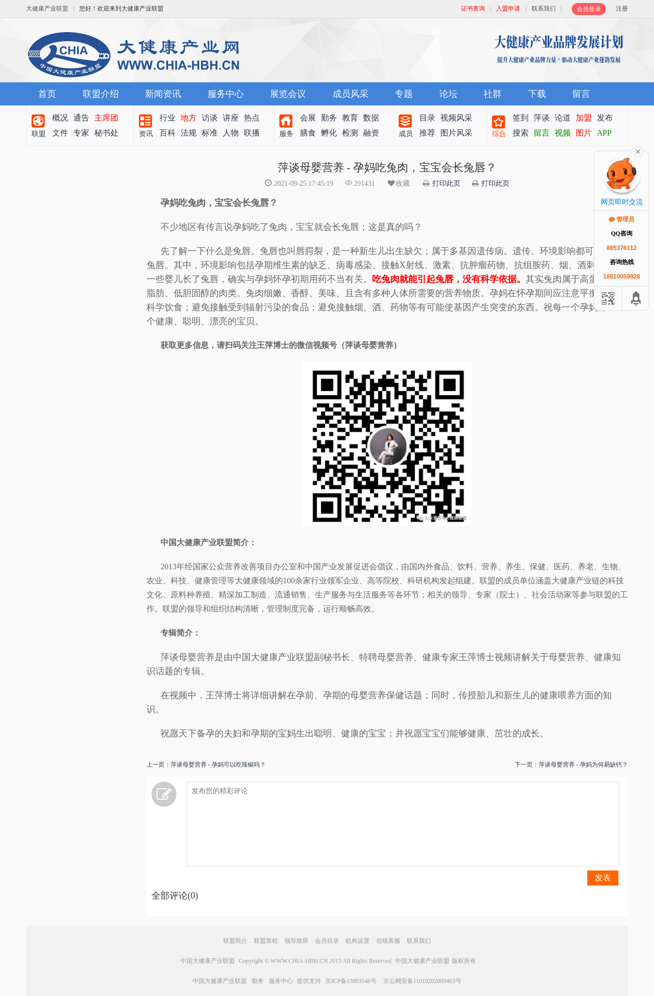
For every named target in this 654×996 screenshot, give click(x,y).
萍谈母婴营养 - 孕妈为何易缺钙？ (583, 764)
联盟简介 (235, 940)
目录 (427, 117)
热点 (252, 117)
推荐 (427, 133)
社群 (492, 94)
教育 (350, 117)
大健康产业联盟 (47, 8)
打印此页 (446, 183)
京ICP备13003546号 (351, 980)
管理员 (621, 219)
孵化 (329, 133)
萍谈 (542, 117)
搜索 (521, 133)
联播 (252, 133)
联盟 (39, 134)
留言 (581, 94)
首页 (47, 94)
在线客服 (388, 940)
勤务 (329, 117)
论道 (563, 117)
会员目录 (327, 940)
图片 (584, 133)
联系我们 (544, 8)
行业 (167, 117)
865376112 (621, 248)
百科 (167, 133)
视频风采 (456, 117)
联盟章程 (266, 940)
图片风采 (456, 133)
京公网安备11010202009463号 (422, 980)
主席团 (106, 117)
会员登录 (589, 9)
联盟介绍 (101, 94)
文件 (60, 133)
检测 (350, 133)
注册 (622, 8)
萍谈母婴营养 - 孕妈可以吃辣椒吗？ (218, 764)
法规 (189, 133)
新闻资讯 (163, 94)
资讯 (146, 134)
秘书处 (106, 133)
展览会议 (288, 94)
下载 (537, 94)
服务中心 (226, 94)
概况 (60, 117)
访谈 (210, 117)
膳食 (308, 133)
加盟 (584, 117)
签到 (521, 117)
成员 (406, 134)
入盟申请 (508, 8)
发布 (605, 117)
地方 (189, 117)
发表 (603, 878)
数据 (371, 117)
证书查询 (473, 8)
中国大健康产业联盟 (208, 960)
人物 (231, 133)
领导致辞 (296, 940)
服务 (286, 134)
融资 (371, 133)
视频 (563, 133)
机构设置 (358, 940)
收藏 (398, 183)
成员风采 (351, 94)
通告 (81, 117)
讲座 (231, 117)
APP (604, 133)
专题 (404, 94)
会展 (308, 117)
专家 (81, 133)
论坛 (448, 94)
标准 (210, 133)
